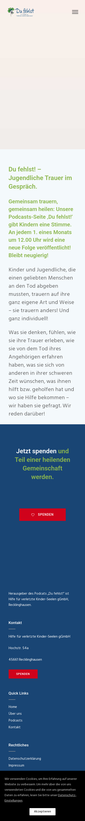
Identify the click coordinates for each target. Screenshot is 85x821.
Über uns (15, 714)
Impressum (16, 765)
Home (13, 707)
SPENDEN (42, 514)
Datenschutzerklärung (25, 759)
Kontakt (15, 727)
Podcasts (15, 720)
